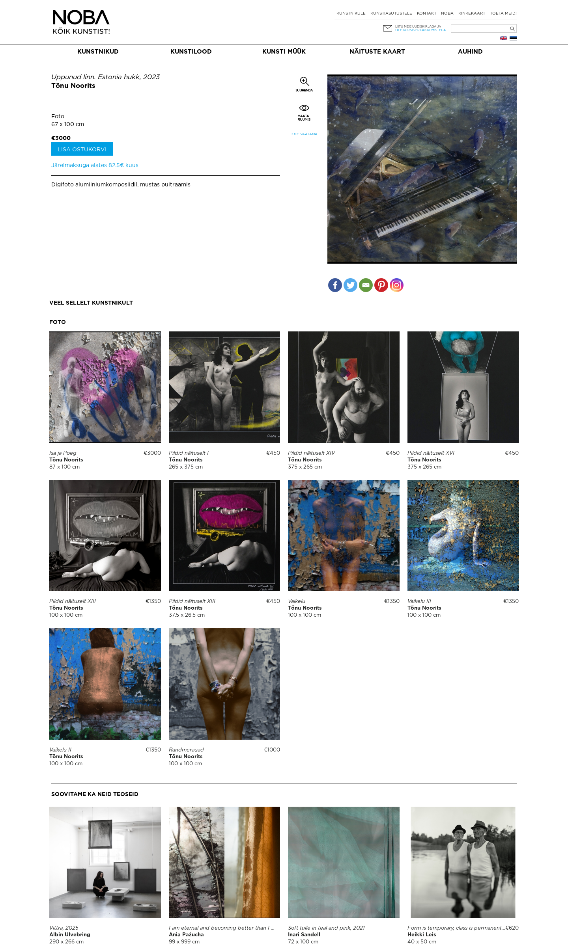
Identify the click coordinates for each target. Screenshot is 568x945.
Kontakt (426, 13)
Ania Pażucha (186, 935)
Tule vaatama (304, 134)
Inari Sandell (304, 935)
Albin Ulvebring (69, 935)
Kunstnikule (351, 13)
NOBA (447, 13)
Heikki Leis (421, 935)
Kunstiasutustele (391, 13)
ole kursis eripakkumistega (420, 30)
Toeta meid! (503, 13)
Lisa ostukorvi (82, 149)
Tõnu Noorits (73, 86)
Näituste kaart (377, 51)
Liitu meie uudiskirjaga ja (418, 26)
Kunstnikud (98, 51)
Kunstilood (191, 51)
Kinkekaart (471, 13)
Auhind (470, 51)
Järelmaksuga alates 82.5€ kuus (94, 165)
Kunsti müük (284, 51)
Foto (57, 116)
